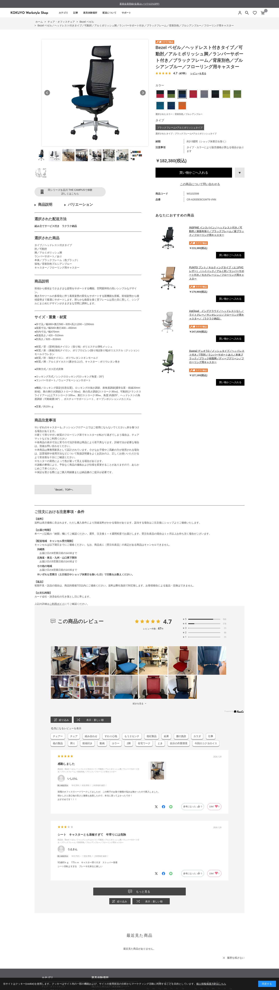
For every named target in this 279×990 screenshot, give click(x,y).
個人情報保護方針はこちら (211, 983)
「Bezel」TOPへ (63, 489)
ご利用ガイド (56, 603)
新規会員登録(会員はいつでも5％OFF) (139, 3)
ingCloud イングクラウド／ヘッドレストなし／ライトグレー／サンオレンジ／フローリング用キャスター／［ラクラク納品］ (216, 315)
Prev (47, 93)
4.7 (167, 621)
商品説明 (45, 204)
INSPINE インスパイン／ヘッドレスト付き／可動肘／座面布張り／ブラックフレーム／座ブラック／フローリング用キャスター (216, 231)
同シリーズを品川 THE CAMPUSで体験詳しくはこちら (70, 191)
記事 (75, 12)
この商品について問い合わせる (200, 184)
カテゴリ (63, 12)
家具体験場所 (90, 12)
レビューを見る (198, 73)
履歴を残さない (235, 957)
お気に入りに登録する (239, 173)
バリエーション (80, 204)
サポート (126, 12)
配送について (109, 12)
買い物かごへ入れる (193, 172)
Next (143, 93)
